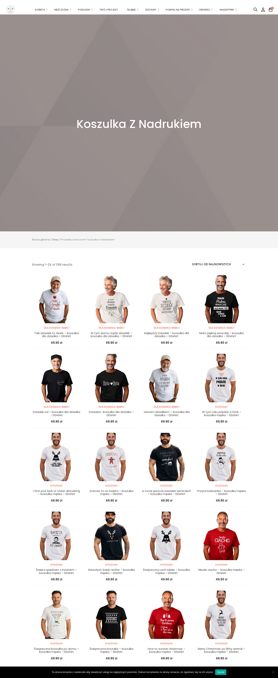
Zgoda (220, 672)
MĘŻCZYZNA (61, 9)
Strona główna (41, 239)
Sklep (55, 239)
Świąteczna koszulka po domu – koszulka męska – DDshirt (56, 650)
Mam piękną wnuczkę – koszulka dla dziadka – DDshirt (221, 335)
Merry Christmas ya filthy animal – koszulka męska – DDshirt (221, 650)
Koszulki (221, 407)
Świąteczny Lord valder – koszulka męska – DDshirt (166, 571)
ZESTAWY (150, 9)
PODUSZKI (84, 9)
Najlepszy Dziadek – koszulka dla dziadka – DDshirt (166, 335)
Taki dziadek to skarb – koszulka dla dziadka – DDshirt (56, 335)
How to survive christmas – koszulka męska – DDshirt (166, 650)
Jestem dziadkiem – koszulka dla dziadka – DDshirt (167, 413)
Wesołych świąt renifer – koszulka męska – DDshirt (111, 571)
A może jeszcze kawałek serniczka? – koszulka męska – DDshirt (166, 492)
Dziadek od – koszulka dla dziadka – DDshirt (56, 413)
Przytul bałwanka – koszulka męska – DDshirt (221, 492)
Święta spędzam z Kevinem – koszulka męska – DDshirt (56, 571)
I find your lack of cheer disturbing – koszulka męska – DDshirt (56, 492)
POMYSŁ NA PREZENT (178, 9)
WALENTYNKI (227, 9)
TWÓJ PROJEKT (109, 9)
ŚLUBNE (131, 9)
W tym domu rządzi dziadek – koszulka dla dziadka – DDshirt (111, 335)
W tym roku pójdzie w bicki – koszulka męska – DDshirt (221, 413)
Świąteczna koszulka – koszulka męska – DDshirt (111, 650)
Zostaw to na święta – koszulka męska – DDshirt (111, 492)
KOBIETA (40, 9)
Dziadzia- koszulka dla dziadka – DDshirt (111, 413)
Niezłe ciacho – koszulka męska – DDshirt (221, 571)
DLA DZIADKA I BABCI (56, 328)
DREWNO (204, 9)
